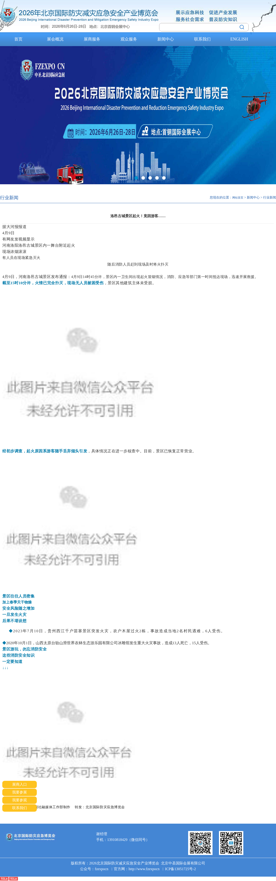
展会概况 (55, 39)
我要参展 (19, 792)
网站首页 (237, 197)
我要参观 (19, 800)
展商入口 (19, 784)
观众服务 (129, 39)
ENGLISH (239, 39)
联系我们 (202, 39)
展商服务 (92, 39)
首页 (18, 39)
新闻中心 (165, 39)
